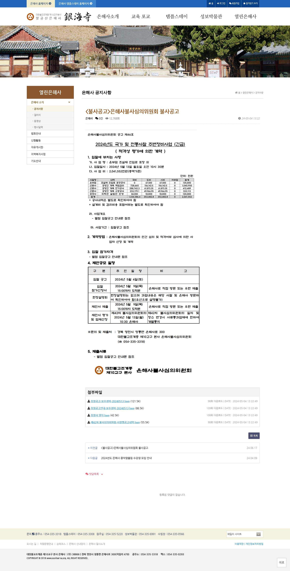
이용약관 (239, 543)
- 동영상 (36, 121)
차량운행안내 (46, 543)
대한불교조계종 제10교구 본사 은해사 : (47, 554)
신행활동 (36, 140)
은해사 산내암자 (77, 543)
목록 (254, 435)
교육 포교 (140, 16)
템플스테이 (177, 16)
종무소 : (136, 554)
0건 (99, 118)
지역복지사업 (38, 154)
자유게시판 (37, 147)
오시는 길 (31, 543)
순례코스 (61, 543)
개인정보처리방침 (254, 543)
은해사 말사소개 (97, 543)
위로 (281, 562)
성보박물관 (211, 16)
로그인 (221, 3)
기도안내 (36, 160)
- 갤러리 (36, 115)
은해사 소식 (37, 102)
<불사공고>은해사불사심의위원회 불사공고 (124, 447)
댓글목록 (92, 473)
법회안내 (36, 133)
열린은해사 (246, 16)
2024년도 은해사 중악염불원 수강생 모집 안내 (126, 458)
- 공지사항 (37, 108)
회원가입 (234, 3)
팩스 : (164, 554)
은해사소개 (108, 16)
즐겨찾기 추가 (250, 3)
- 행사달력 (37, 127)
